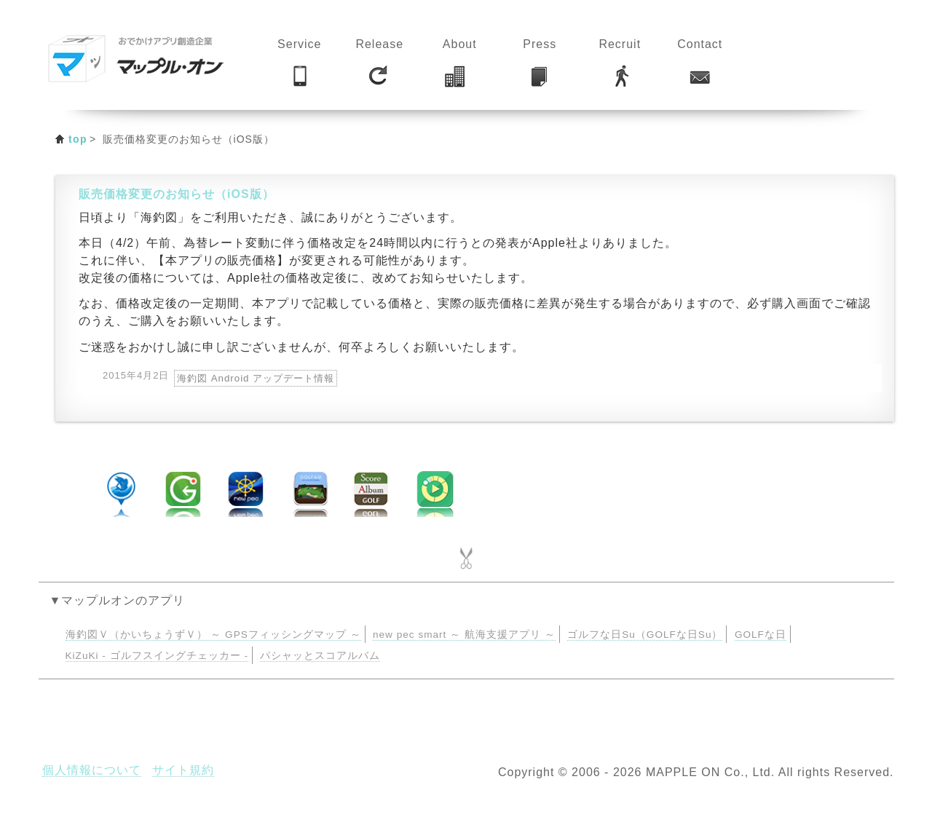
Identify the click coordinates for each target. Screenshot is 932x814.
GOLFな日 (760, 634)
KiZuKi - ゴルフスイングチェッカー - (157, 655)
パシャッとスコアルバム (320, 655)
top (77, 139)
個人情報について (91, 770)
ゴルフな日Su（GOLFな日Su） (644, 634)
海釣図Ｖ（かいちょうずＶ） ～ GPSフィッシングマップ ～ (213, 634)
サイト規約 (183, 770)
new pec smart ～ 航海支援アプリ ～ (464, 634)
